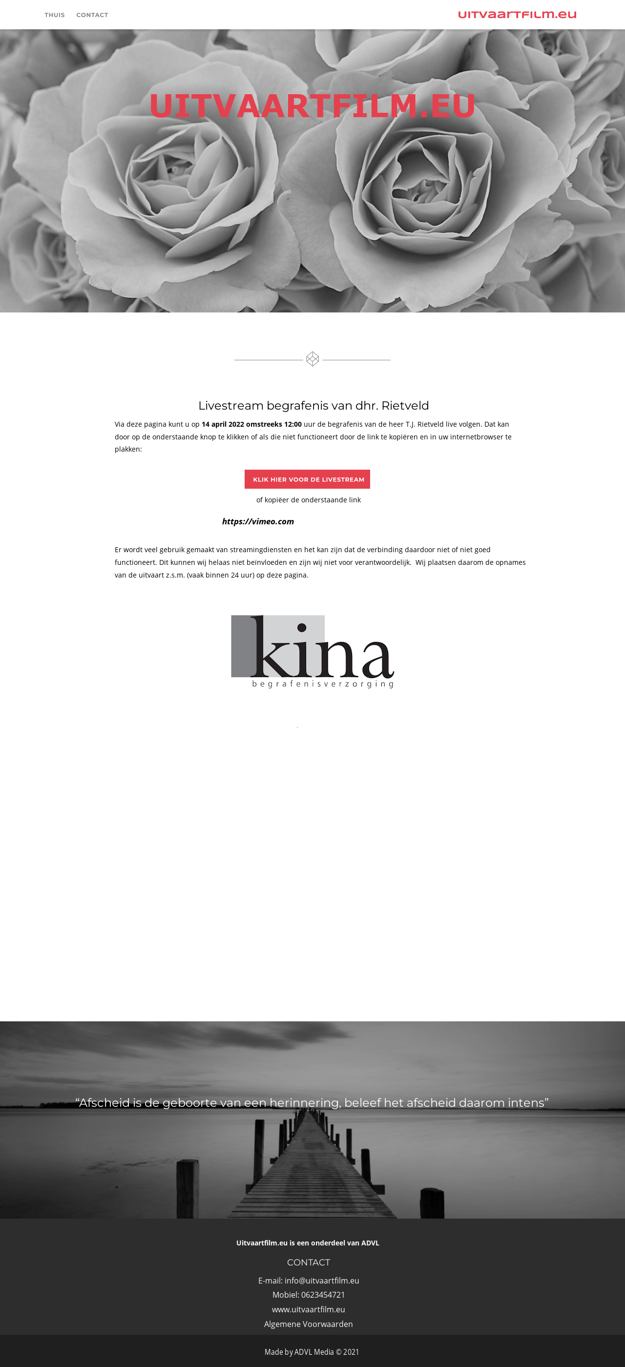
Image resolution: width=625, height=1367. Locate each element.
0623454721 (323, 1294)
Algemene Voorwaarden (308, 1324)
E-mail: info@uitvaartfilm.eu (308, 1280)
